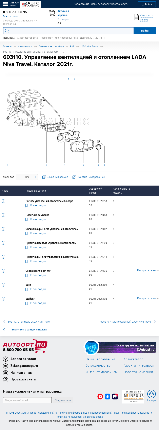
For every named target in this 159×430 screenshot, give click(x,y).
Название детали (35, 190)
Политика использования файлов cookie (79, 416)
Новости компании (138, 372)
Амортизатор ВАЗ (27, 37)
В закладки (35, 205)
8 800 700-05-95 (18, 350)
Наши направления (100, 359)
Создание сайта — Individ (52, 412)
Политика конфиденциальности (133, 412)
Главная (7, 46)
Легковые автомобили (51, 46)
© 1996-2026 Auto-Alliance (21, 412)
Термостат (46, 37)
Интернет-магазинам (101, 372)
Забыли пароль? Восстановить (109, 4)
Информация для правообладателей (90, 412)
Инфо (5, 190)
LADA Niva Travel (89, 46)
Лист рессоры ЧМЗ (66, 37)
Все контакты (10, 16)
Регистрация (81, 4)
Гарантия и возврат (139, 365)
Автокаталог (25, 46)
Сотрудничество (98, 365)
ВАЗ (72, 46)
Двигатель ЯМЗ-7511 (92, 37)
